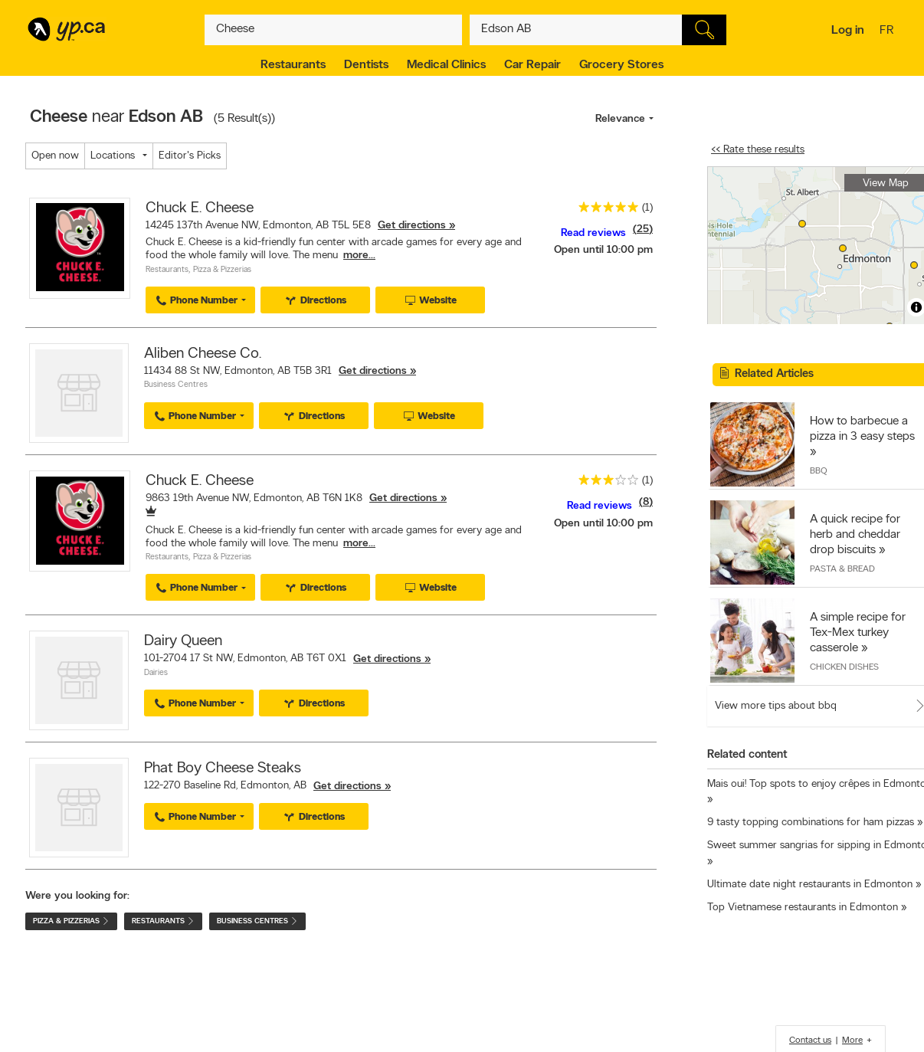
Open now (55, 156)
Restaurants (293, 65)
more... (359, 255)
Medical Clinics (446, 65)
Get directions (412, 225)
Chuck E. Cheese (200, 208)
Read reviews (593, 233)
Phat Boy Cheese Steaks (222, 768)
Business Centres (176, 385)
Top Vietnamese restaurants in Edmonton (802, 907)
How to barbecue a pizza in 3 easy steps (862, 429)
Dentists (366, 65)
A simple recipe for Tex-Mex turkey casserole (858, 632)
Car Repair (532, 65)
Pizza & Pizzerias (222, 270)
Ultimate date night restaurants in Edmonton (810, 884)
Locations (112, 156)
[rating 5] (604, 210)
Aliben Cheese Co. (202, 354)
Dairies (156, 673)
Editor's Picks (190, 156)
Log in (847, 31)
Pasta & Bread (842, 569)
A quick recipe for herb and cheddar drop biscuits (855, 534)
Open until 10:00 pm (603, 250)
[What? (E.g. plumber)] (333, 30)
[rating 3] (604, 483)
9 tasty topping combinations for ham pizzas (810, 822)
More (852, 1040)
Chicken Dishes (844, 667)
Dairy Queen (183, 641)
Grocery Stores (621, 65)
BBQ (818, 471)
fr (888, 31)
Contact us (810, 1040)
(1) (647, 208)
